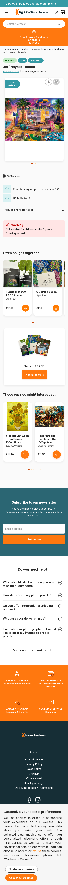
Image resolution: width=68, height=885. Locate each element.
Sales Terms (34, 768)
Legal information (34, 759)
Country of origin (34, 783)
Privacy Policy (34, 764)
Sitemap (34, 773)
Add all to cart (34, 374)
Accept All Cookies (21, 877)
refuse (36, 851)
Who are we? (34, 778)
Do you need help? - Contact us (34, 787)
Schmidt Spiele (11, 71)
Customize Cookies (21, 869)
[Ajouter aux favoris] (56, 82)
